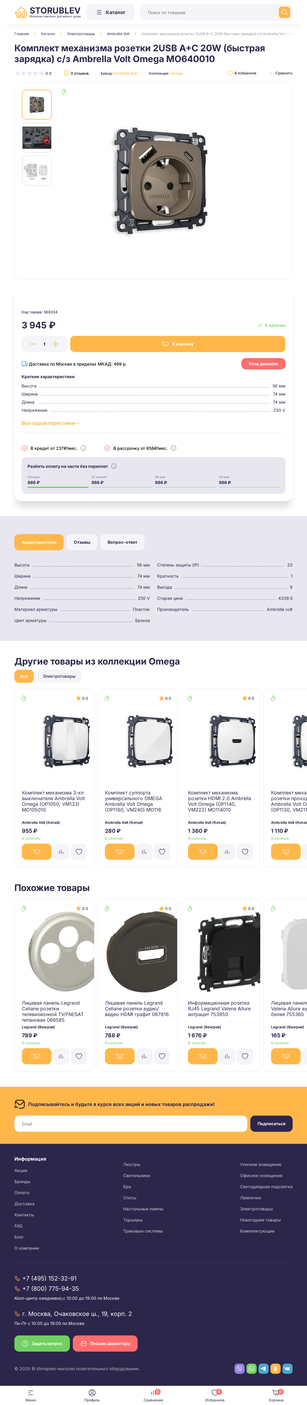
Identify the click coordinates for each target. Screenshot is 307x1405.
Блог (19, 1236)
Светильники (136, 1175)
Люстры (131, 1164)
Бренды (22, 1181)
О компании (26, 1248)
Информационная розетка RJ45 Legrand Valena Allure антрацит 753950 (219, 1008)
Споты (129, 1197)
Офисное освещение (261, 1175)
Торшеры (133, 1219)
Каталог (48, 33)
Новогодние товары (260, 1219)
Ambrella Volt (118, 33)
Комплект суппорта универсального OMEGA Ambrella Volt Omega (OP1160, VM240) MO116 (133, 801)
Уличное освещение (260, 1164)
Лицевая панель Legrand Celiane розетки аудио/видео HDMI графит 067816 (137, 1008)
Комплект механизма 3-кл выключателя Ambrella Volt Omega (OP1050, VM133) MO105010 (53, 801)
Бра (127, 1186)
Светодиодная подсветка (266, 1186)
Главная (21, 33)
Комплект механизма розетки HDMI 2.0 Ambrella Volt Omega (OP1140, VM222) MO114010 (219, 801)
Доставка (24, 1203)
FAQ (18, 1225)
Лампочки (250, 1197)
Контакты (24, 1214)
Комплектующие (257, 1230)
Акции (20, 1170)
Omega (176, 73)
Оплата (21, 1192)
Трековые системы (143, 1230)
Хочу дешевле (263, 363)
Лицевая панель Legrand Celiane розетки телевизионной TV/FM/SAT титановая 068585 (53, 1011)
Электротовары (81, 33)
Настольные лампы (143, 1208)
